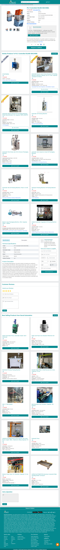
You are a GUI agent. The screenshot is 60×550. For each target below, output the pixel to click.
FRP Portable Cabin (48, 517)
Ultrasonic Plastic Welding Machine (19, 525)
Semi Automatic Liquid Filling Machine (18, 526)
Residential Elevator (24, 516)
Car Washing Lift (45, 526)
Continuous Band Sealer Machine (42, 525)
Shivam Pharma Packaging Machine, (39, 161)
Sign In (48, 1)
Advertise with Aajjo (35, 537)
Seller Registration (34, 535)
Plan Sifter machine (46, 524)
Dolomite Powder (38, 531)
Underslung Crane (42, 521)
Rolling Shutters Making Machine (35, 526)
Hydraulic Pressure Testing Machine (34, 522)
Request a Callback (36, 47)
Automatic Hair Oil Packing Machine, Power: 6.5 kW (15, 187)
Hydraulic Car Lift (32, 516)
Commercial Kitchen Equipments (36, 524)
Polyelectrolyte (44, 531)
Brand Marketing (34, 541)
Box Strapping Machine (41, 515)
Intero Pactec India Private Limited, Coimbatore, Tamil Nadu (14, 230)
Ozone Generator (33, 530)
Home (2, 4)
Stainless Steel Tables (33, 515)
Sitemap (5, 537)
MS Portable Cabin (40, 517)
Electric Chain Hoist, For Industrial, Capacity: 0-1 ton (15, 473)
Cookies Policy (20, 535)
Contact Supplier (35, 34)
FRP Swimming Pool (48, 527)
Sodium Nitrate (11, 531)
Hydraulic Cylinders (36, 520)
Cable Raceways (9, 525)
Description (24, 239)
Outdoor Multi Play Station (32, 514)
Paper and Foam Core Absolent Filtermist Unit (43, 335)
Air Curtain (28, 524)
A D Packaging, (5, 124)
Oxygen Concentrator (25, 530)
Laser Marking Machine (16, 514)
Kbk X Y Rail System (7, 403)
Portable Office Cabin (20, 519)
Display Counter (7, 516)
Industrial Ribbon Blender (15, 515)
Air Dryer (26, 526)
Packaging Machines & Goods (9, 4)
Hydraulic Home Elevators (15, 516)
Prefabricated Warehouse (37, 519)
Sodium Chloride (31, 531)
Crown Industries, (35, 197)
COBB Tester (15, 522)
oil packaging (5, 73)
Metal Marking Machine (13, 524)
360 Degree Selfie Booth (45, 530)
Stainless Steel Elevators (47, 516)
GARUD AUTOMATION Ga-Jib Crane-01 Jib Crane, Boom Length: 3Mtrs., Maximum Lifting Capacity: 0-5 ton (15, 439)
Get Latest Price (36, 9)
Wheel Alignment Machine (8, 527)
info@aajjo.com (47, 539)
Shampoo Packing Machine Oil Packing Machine (44, 187)
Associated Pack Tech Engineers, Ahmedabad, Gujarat (43, 86)
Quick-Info (6, 543)
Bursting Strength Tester (22, 522)
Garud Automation (37, 26)
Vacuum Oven (17, 520)
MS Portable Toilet (26, 517)
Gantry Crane (48, 521)
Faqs (5, 545)
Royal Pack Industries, (7, 162)
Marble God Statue (22, 524)
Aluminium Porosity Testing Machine (11, 369)
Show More (54, 53)
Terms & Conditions (21, 537)
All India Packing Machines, (37, 123)
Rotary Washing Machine (12, 521)
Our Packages (34, 538)
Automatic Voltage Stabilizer (33, 521)
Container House (11, 520)
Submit (4, 309)
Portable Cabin (24, 514)
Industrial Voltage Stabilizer (22, 521)
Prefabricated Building (28, 519)
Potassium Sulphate (18, 531)
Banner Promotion (34, 540)
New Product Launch (35, 543)
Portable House (9, 517)
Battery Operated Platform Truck (15, 530)
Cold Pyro (38, 530)
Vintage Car (6, 530)
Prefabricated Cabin (11, 519)
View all (55, 314)
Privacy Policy (20, 538)
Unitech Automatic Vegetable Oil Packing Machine (44, 221)
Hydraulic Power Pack (44, 520)
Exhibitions (6, 544)
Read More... (41, 41)
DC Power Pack (29, 520)
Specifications (6, 239)
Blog (5, 541)
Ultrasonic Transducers (31, 525)
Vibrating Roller (48, 514)
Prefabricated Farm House (18, 517)
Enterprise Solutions (35, 544)
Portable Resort (33, 517)
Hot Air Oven (23, 520)
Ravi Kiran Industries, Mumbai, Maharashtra (11, 197)
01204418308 (47, 535)
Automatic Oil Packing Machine (39, 113)
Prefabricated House (47, 519)
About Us (6, 535)
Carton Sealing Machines (51, 515)
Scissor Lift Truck (39, 516)
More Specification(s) (31, 23)
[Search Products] (21, 2)
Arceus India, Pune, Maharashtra (9, 79)
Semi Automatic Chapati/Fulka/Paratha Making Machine (24, 527)
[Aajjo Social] (48, 511)
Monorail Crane (9, 522)
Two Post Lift (51, 526)
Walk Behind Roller (41, 514)
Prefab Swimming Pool (39, 527)
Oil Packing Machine (18, 4)
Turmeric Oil (25, 531)
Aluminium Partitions (24, 515)
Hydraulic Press (35, 438)
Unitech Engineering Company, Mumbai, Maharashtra (43, 231)
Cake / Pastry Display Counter (46, 522)
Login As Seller (34, 545)
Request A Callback (30, 507)
